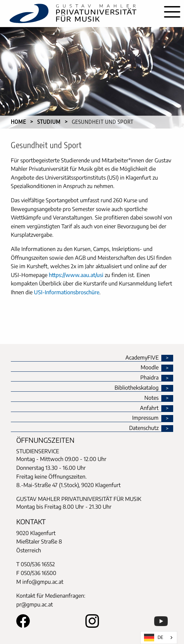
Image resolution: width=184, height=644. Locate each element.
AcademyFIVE (142, 358)
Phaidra (149, 378)
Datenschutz (144, 428)
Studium (49, 121)
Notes (151, 398)
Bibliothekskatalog (137, 388)
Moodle (150, 368)
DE (153, 637)
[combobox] (158, 637)
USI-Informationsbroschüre (66, 292)
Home (18, 121)
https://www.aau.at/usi (76, 275)
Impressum (145, 418)
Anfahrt (149, 408)
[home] (80, 13)
